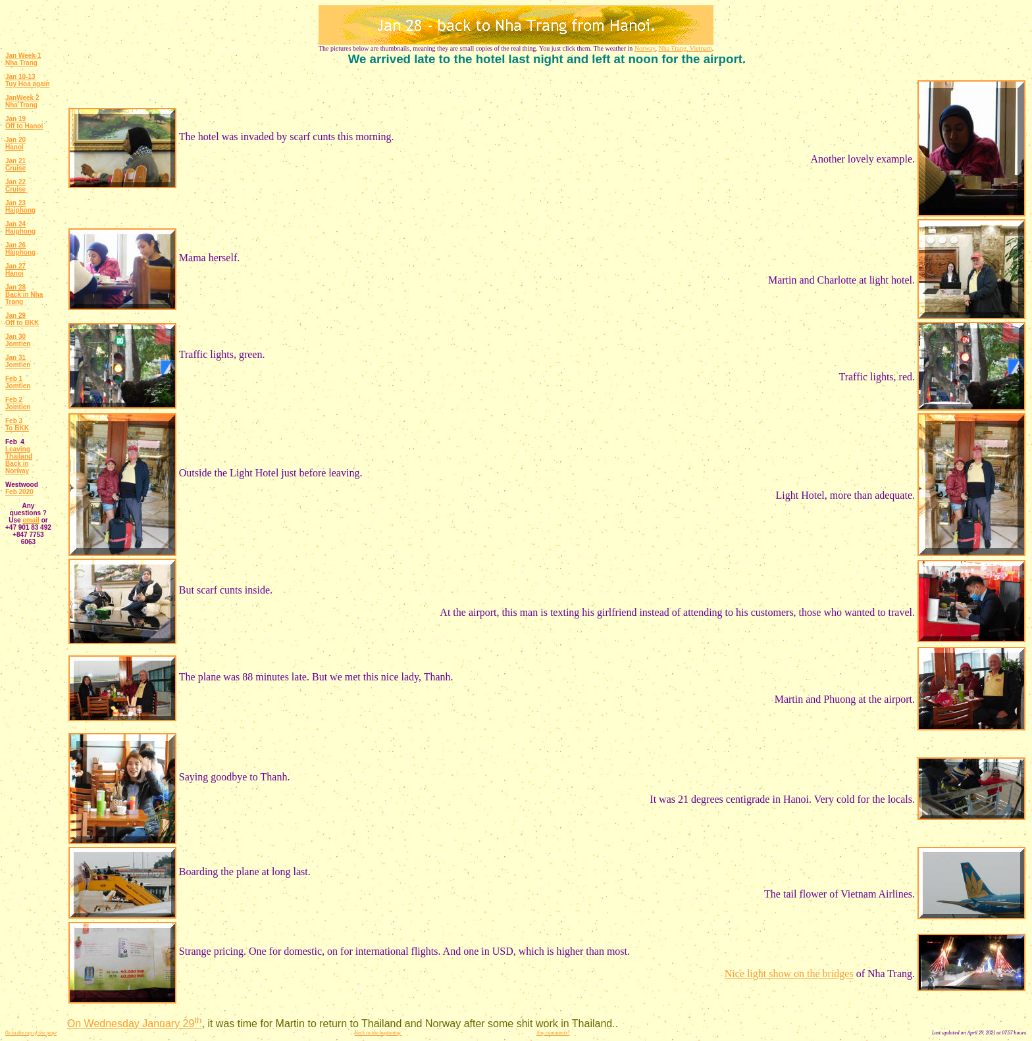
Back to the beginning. (378, 1033)
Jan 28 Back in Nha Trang (24, 294)
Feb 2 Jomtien (17, 403)
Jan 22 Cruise (15, 185)
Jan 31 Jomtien (17, 361)
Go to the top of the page (31, 1033)
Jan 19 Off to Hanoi (24, 122)
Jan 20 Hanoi (15, 143)
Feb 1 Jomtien (17, 382)
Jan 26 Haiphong (20, 248)
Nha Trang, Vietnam (684, 48)
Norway (645, 48)
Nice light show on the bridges (789, 973)
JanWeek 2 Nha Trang (22, 101)
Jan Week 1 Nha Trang (23, 59)
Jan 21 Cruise (15, 164)
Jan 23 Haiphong (20, 206)
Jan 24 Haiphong (20, 227)
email (30, 520)
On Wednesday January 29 (134, 1023)
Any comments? (553, 1033)
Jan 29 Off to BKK (22, 319)
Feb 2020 (19, 491)
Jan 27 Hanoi (15, 270)
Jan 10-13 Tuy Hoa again (27, 80)
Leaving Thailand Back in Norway (18, 459)
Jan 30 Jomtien (17, 340)
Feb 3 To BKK (17, 424)
